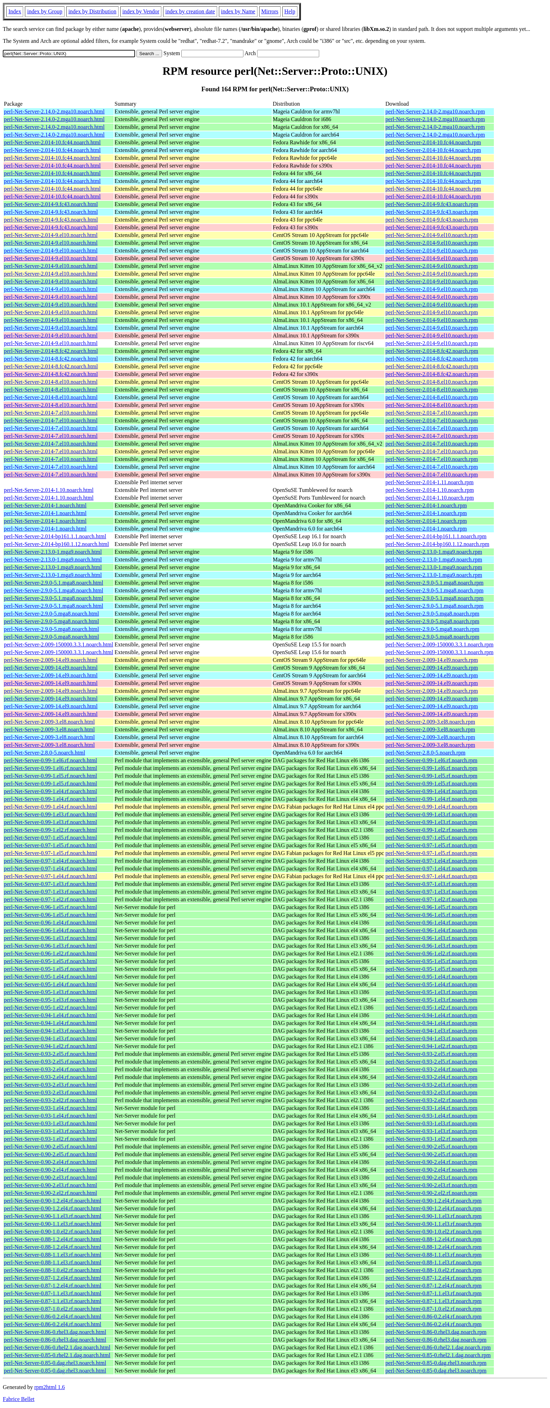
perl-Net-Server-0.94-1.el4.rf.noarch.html (50, 1015)
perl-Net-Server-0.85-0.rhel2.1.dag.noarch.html (57, 1355)
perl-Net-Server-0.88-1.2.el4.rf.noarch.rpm (433, 1239)
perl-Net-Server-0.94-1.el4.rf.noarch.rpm (431, 1015)
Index (14, 11)
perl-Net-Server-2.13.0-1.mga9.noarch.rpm (433, 552)
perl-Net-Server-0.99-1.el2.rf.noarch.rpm (431, 830)
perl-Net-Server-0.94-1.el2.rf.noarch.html (50, 1046)
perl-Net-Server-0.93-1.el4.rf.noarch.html (50, 1108)
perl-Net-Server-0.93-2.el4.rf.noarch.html (50, 1069)
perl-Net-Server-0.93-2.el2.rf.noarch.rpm (431, 1100)
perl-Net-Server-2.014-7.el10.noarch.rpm (431, 413)
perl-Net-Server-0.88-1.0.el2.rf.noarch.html (52, 1270)
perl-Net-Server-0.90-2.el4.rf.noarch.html (50, 1162)
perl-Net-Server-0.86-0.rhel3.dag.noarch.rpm (436, 1332)
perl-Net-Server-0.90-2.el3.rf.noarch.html (50, 1177)
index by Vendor (140, 11)
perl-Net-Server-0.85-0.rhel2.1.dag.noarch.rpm (438, 1355)
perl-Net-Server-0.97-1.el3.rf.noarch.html (50, 884)
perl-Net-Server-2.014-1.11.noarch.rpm (429, 482)
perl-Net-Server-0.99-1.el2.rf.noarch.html (50, 830)
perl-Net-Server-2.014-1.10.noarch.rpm (429, 490)
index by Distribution (92, 11)
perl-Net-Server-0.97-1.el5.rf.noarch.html (50, 838)
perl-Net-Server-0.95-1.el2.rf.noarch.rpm (431, 1008)
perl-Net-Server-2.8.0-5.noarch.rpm (425, 753)
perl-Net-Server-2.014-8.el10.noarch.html (51, 382)
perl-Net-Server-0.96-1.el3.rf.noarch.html (50, 938)
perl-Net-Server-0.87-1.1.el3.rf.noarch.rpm (433, 1293)
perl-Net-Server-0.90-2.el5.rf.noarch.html (50, 1147)
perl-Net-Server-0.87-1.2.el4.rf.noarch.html (52, 1278)
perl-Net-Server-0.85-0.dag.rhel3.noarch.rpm (436, 1363)
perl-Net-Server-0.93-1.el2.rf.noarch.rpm (431, 1139)
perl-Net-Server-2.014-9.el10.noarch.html (51, 235)
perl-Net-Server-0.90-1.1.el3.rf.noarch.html (52, 1216)
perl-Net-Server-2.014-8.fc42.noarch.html (51, 351)
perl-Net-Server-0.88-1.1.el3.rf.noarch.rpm (433, 1255)
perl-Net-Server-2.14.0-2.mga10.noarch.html (54, 111)
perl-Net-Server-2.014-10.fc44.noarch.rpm (433, 142)
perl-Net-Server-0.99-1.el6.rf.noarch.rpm (431, 760)
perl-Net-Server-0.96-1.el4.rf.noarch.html (50, 923)
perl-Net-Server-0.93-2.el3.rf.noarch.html (50, 1085)
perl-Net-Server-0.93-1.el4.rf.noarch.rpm (431, 1108)
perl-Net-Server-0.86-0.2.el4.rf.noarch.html (52, 1317)
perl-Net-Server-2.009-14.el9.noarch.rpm (431, 660)
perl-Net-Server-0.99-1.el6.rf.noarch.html (50, 760)
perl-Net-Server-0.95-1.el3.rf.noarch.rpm (431, 992)
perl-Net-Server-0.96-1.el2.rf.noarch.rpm (431, 953)
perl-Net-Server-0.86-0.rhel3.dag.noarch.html (55, 1332)
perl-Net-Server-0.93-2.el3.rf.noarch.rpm (431, 1085)
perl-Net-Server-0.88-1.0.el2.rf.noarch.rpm (433, 1270)
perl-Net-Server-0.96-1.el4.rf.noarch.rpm (431, 923)
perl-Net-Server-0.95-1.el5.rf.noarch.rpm (431, 961)
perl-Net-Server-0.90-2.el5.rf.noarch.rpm (431, 1147)
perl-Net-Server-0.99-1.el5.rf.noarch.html (50, 776)
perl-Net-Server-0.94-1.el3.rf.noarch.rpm (431, 1031)
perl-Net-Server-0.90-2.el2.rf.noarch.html (50, 1193)
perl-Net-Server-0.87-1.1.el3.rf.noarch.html (52, 1293)
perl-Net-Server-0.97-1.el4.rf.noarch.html (50, 861)
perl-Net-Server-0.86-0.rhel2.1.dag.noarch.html (57, 1347)
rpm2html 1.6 (49, 1387)
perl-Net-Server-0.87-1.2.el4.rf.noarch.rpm (433, 1278)
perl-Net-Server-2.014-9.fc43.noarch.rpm (431, 204)
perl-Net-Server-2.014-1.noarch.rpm (426, 505)
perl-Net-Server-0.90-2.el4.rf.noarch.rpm (431, 1162)
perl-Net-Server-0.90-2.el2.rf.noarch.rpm (431, 1193)
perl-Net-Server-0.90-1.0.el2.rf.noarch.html (52, 1232)
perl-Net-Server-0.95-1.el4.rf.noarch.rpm (431, 977)
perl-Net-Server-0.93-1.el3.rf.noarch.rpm (431, 1123)
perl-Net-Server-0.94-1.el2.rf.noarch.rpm (431, 1046)
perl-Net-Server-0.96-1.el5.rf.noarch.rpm (431, 907)
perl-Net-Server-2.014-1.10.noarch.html (49, 490)
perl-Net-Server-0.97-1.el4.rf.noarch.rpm (431, 861)
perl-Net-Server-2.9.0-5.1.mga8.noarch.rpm (434, 583)
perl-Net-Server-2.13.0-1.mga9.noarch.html (53, 552)
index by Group (44, 11)
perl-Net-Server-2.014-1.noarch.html (45, 505)
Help (289, 11)
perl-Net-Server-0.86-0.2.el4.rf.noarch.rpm (433, 1317)
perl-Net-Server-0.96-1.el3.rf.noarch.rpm (431, 938)
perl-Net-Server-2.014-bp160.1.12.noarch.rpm (437, 544)
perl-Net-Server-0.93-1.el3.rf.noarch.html (50, 1123)
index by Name (238, 11)
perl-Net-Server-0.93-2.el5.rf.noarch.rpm (431, 1054)
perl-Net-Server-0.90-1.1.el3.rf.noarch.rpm (433, 1216)
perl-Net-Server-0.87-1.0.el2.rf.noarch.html (52, 1309)
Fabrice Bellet (18, 1399)
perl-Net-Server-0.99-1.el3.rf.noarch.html (50, 814)
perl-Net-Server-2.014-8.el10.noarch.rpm (431, 382)
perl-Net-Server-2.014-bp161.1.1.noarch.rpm (436, 536)
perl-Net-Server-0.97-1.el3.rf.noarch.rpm (431, 884)
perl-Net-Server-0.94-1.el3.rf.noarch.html (50, 1031)
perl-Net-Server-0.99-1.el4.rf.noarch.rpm (431, 791)
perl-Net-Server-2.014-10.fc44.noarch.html (52, 142)
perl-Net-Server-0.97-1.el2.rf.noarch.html (50, 899)
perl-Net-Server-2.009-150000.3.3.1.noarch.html (58, 644)
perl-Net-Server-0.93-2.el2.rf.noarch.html (50, 1100)
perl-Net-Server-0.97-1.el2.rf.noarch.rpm (431, 899)
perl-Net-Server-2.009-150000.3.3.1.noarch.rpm (439, 644)
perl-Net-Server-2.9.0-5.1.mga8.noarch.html (53, 583)
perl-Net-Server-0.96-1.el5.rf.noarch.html (50, 907)
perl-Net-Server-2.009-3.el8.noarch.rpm (430, 722)
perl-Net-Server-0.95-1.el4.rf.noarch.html (50, 977)
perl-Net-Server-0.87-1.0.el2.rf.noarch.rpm (433, 1309)
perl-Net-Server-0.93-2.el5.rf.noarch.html (50, 1054)
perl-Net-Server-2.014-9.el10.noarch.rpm (431, 235)
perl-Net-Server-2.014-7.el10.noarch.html (51, 413)
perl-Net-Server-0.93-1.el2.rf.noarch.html (50, 1139)
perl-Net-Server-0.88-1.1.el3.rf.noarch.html (52, 1255)
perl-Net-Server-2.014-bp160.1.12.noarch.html (56, 544)
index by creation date (190, 11)
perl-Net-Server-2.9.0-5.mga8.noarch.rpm (432, 614)
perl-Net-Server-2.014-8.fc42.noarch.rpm (431, 351)
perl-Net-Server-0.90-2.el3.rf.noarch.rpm (431, 1177)
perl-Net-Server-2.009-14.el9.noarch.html (51, 660)
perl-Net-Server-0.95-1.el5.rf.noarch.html (50, 961)
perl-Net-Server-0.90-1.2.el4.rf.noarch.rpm (433, 1201)
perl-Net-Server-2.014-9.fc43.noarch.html (51, 204)
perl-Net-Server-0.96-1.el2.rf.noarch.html (50, 953)
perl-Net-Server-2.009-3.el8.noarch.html (49, 722)
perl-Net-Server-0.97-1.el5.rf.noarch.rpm (431, 838)
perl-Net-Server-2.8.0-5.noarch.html (44, 753)
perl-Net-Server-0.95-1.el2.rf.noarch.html (50, 1008)
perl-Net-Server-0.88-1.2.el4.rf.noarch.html (52, 1239)
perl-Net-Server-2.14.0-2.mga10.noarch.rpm (435, 111)
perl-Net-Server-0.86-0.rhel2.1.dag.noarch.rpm (438, 1347)
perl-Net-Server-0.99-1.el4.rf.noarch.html (50, 791)
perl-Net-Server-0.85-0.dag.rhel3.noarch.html (55, 1363)
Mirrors (270, 11)
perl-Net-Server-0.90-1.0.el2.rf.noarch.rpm (433, 1232)
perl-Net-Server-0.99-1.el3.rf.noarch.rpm (431, 814)
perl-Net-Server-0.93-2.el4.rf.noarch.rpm (431, 1069)
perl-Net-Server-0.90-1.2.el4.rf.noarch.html (52, 1201)
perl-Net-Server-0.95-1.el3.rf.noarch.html (50, 992)
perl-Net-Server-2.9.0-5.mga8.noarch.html (51, 614)
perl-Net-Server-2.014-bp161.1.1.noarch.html (55, 536)
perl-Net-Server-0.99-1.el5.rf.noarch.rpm (431, 776)
